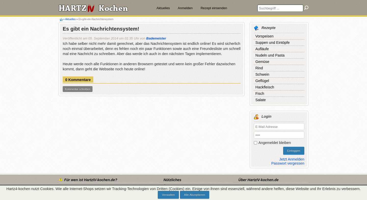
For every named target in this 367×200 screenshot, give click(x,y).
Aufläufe (262, 49)
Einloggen (293, 150)
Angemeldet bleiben (274, 142)
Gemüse (262, 62)
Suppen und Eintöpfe (272, 43)
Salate (260, 100)
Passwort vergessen (287, 163)
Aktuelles (163, 8)
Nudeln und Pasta (269, 55)
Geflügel (262, 81)
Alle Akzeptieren (194, 194)
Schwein (262, 74)
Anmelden (185, 8)
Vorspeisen (264, 36)
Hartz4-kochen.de (61, 19)
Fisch (259, 93)
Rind (259, 68)
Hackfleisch (264, 87)
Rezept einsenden (214, 8)
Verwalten (168, 194)
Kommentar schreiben (77, 89)
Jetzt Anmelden (291, 159)
